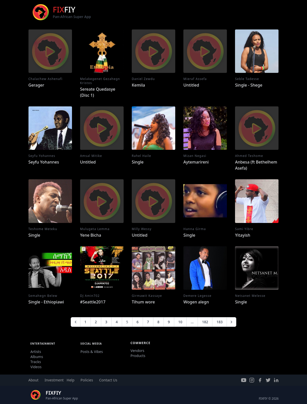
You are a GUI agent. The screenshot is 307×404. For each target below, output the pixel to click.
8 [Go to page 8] (158, 321)
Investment (54, 380)
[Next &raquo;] (231, 322)
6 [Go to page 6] (138, 321)
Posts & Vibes (91, 351)
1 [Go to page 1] (85, 321)
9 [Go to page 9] (169, 321)
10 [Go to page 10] (180, 321)
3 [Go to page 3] (106, 321)
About (33, 380)
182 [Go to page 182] (205, 321)
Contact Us (108, 380)
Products (137, 355)
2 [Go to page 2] (96, 321)
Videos (36, 366)
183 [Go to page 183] (219, 321)
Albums (37, 356)
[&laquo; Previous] (75, 322)
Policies (87, 380)
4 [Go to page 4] (117, 321)
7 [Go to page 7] (148, 321)
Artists (36, 351)
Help (71, 380)
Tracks (36, 361)
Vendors (137, 350)
